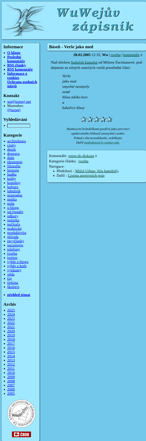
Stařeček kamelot (84, 62)
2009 (11, 377)
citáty (11, 145)
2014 (11, 356)
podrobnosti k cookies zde (101, 142)
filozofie (14, 166)
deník (11, 149)
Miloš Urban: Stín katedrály (97, 171)
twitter (12, 258)
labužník (14, 191)
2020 (11, 331)
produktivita (16, 233)
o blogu (13, 208)
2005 (11, 393)
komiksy (14, 183)
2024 (11, 314)
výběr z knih (16, 266)
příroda (12, 237)
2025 (11, 310)
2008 (11, 381)
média (12, 199)
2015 (11, 352)
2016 (11, 348)
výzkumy (14, 270)
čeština (12, 283)
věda (10, 274)
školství (13, 287)
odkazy (12, 216)
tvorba (116, 55)
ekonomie (14, 162)
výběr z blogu (17, 262)
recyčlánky (15, 241)
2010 (11, 373)
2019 (11, 335)
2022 (11, 323)
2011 (11, 368)
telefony (13, 249)
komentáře (131, 55)
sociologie (15, 245)
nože (10, 203)
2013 (11, 360)
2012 (11, 364)
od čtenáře (15, 212)
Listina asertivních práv (86, 175)
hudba (12, 174)
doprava (13, 154)
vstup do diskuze (81, 156)
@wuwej (14, 110)
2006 (11, 389)
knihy (11, 179)
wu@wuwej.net (19, 102)
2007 (11, 385)
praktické (14, 228)
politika (13, 220)
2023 (11, 319)
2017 (11, 343)
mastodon (14, 195)
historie (13, 170)
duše (10, 158)
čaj (9, 278)
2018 (11, 339)
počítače (13, 224)
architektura (16, 141)
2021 (11, 327)
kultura (12, 187)
